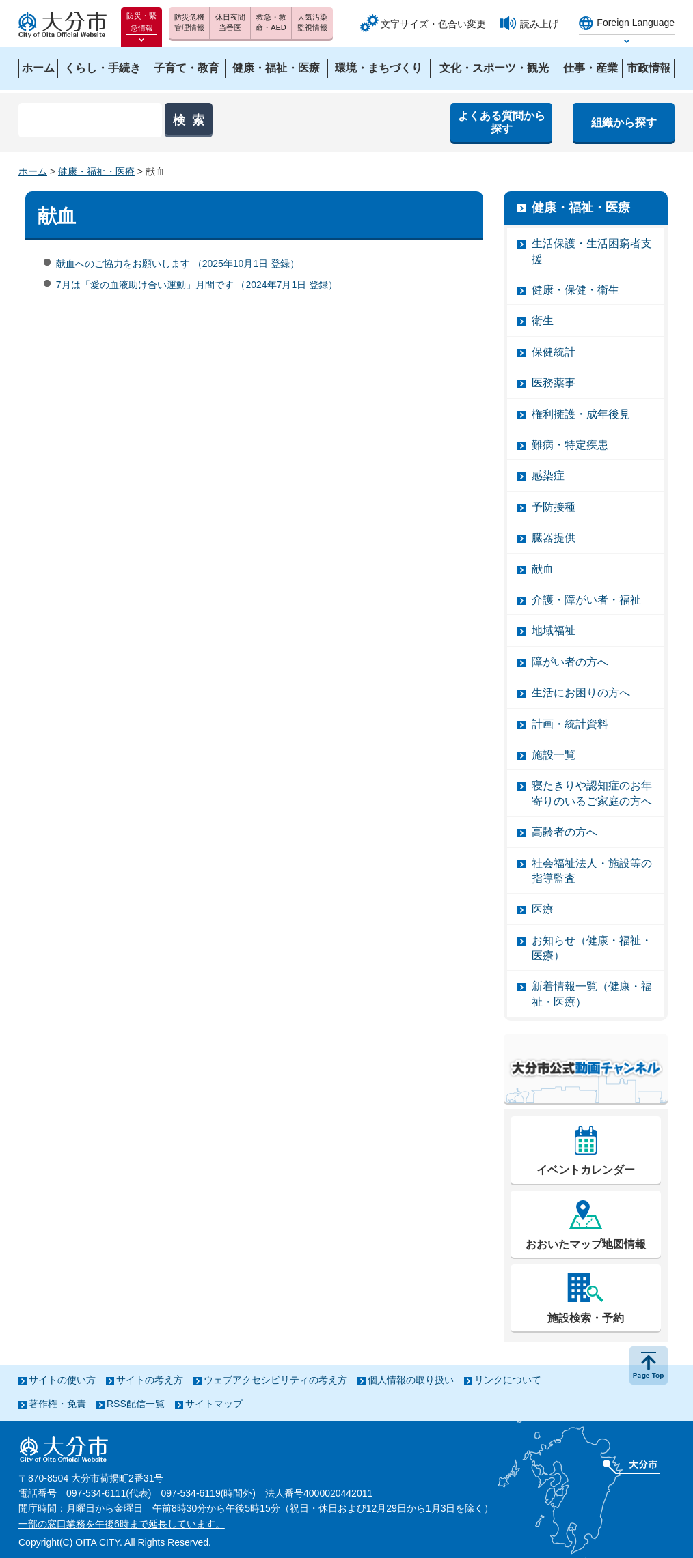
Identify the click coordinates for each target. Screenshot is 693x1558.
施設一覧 (553, 755)
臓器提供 (553, 537)
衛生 (543, 320)
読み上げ (539, 23)
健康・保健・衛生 (575, 290)
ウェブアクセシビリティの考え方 (275, 1379)
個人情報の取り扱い (411, 1379)
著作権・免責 (57, 1403)
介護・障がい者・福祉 (586, 600)
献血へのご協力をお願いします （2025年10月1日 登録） (177, 263)
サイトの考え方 (149, 1379)
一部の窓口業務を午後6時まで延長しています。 (121, 1523)
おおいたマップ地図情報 (586, 1244)
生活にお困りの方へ (581, 692)
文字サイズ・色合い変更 (433, 23)
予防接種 (553, 507)
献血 (543, 569)
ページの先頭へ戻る (648, 1365)
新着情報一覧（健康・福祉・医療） (592, 993)
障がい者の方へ (570, 662)
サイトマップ (214, 1403)
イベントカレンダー (585, 1170)
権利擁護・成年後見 (581, 414)
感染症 (548, 475)
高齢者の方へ (564, 832)
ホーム (32, 171)
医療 (543, 909)
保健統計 (553, 352)
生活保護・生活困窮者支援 (592, 251)
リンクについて (507, 1379)
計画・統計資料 (570, 724)
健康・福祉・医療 (96, 171)
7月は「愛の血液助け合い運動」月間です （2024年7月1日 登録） (197, 284)
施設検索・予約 (585, 1318)
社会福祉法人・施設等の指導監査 (592, 871)
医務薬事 (553, 382)
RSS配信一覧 (136, 1403)
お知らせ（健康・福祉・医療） (592, 948)
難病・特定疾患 (570, 445)
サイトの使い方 (62, 1379)
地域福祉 (553, 630)
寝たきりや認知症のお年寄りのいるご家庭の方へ (592, 793)
